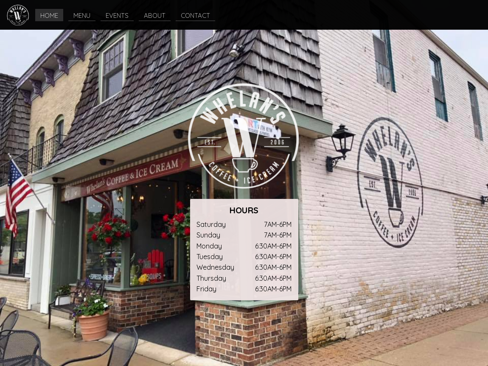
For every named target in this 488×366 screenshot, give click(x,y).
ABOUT (154, 15)
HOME (49, 15)
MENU (81, 15)
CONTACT (195, 15)
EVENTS (117, 15)
